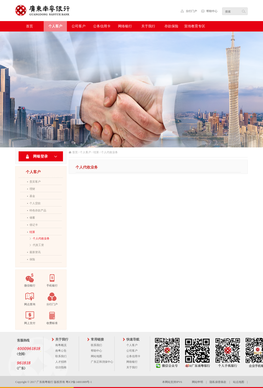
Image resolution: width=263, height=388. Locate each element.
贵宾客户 (35, 181)
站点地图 (238, 382)
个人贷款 (35, 203)
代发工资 (38, 245)
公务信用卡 (133, 356)
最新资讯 (35, 252)
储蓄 (32, 217)
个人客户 (85, 152)
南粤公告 (60, 350)
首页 (29, 26)
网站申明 (197, 382)
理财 (32, 189)
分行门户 (191, 11)
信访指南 (60, 367)
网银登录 (40, 156)
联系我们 (60, 356)
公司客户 (132, 350)
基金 (32, 196)
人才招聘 (60, 361)
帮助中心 (211, 11)
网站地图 (96, 356)
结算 (32, 232)
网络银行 (132, 361)
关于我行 (132, 367)
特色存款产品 (38, 210)
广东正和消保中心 (102, 361)
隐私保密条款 (218, 382)
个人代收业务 (41, 238)
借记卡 (34, 224)
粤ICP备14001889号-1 (79, 382)
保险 (32, 259)
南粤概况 (60, 345)
